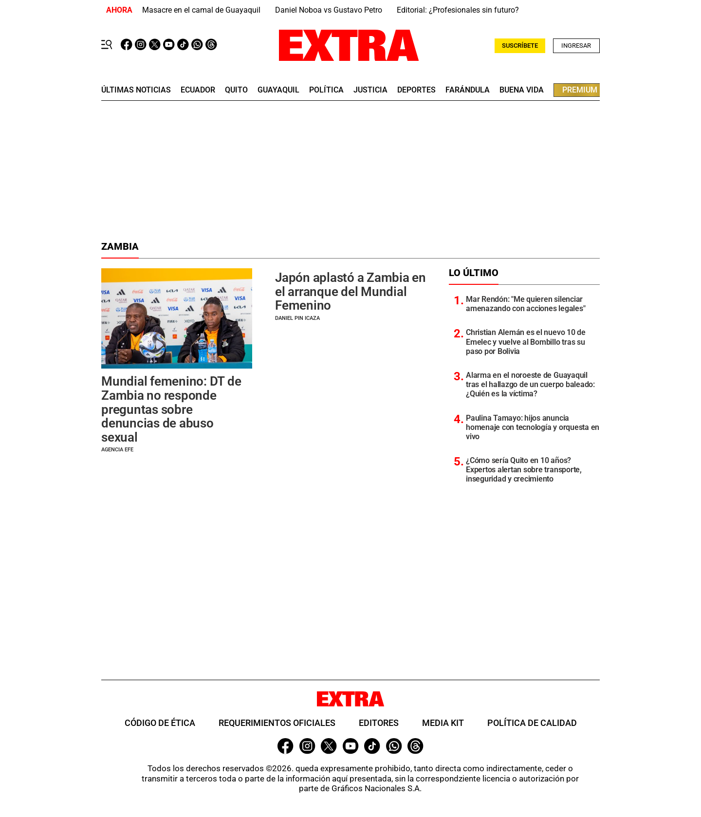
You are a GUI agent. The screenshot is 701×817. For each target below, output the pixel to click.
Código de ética (160, 723)
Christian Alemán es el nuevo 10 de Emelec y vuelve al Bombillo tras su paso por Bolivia (526, 341)
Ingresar (576, 45)
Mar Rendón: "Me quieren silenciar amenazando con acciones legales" (525, 304)
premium (579, 89)
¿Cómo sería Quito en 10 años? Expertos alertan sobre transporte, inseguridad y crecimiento (524, 469)
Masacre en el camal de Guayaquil (201, 10)
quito (236, 90)
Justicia (370, 90)
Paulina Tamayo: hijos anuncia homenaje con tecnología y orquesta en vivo (532, 427)
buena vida (521, 90)
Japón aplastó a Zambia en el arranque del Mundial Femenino (350, 291)
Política (326, 90)
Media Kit (443, 723)
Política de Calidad (532, 723)
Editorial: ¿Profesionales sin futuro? (458, 10)
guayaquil (278, 90)
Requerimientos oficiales (277, 723)
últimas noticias (136, 90)
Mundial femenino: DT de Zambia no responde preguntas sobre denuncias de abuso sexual (171, 409)
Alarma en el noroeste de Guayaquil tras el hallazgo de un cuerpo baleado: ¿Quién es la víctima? (530, 384)
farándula (467, 90)
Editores (379, 723)
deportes (416, 90)
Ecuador (198, 90)
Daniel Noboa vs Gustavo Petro (328, 10)
